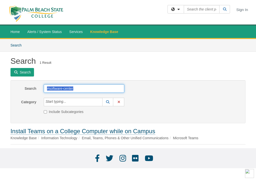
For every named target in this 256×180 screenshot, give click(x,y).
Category (28, 102)
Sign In (242, 10)
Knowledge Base (104, 32)
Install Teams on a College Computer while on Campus (82, 131)
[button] (107, 102)
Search (17, 44)
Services (76, 32)
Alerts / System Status (44, 32)
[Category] (69, 102)
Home (15, 32)
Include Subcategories (64, 112)
